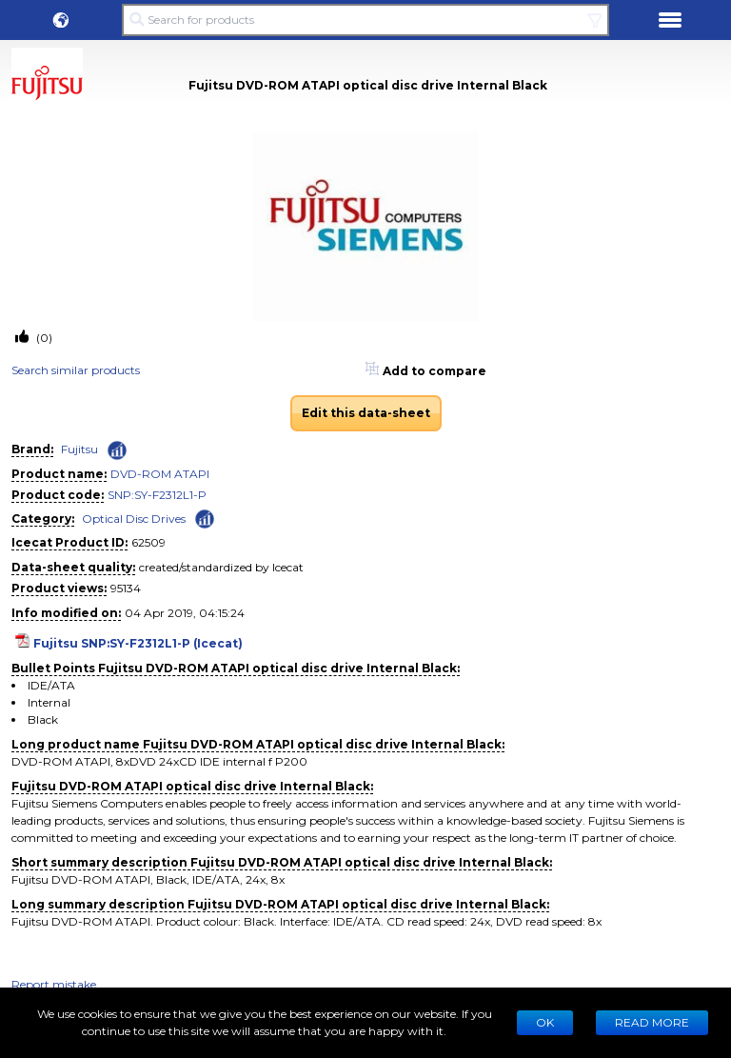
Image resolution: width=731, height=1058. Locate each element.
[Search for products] (365, 20)
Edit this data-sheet (366, 413)
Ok (545, 1022)
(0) (42, 337)
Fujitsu (79, 449)
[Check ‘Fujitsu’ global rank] (117, 450)
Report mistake (53, 984)
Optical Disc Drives (134, 518)
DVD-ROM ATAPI (159, 474)
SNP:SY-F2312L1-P (157, 495)
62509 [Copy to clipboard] (148, 542)
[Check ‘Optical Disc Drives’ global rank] (204, 517)
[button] (60, 20)
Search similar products (75, 370)
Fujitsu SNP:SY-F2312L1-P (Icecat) (138, 643)
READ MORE (652, 1022)
